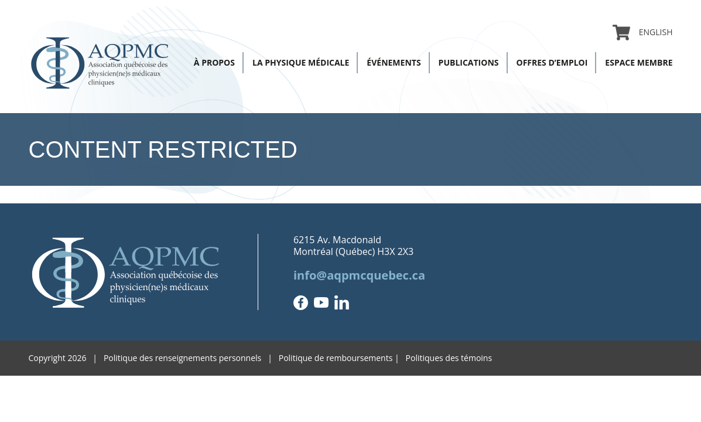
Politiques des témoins (449, 357)
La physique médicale (300, 62)
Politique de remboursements (336, 357)
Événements (393, 62)
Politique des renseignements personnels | (191, 357)
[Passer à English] (651, 32)
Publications (469, 62)
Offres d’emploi (552, 62)
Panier (621, 32)
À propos (214, 62)
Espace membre (638, 62)
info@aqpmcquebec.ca (359, 275)
